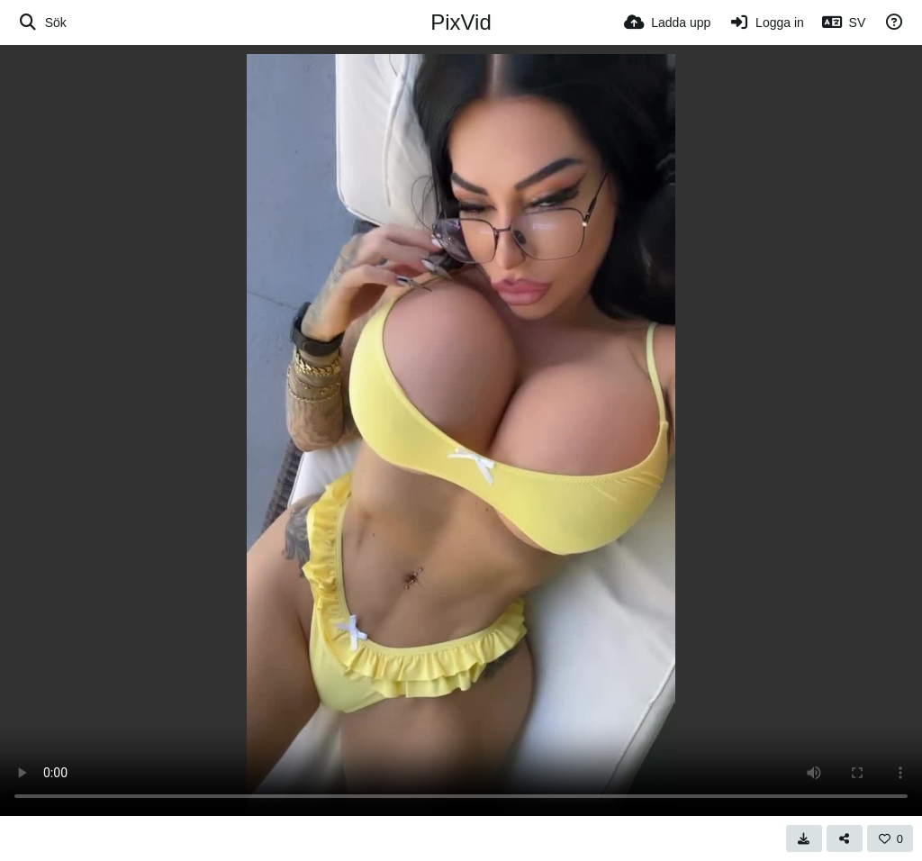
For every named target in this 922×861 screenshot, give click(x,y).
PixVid (461, 22)
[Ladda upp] (667, 22)
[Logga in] (765, 22)
